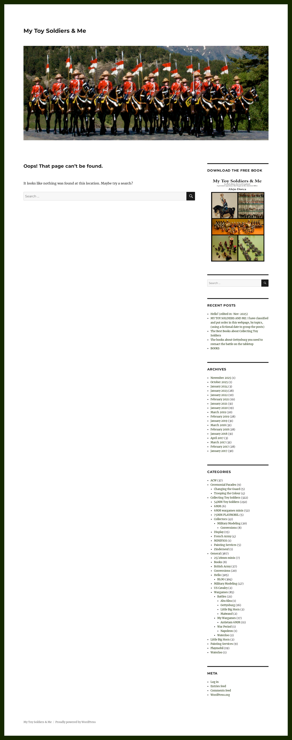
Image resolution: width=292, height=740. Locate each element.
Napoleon (227, 631)
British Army (222, 566)
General (216, 553)
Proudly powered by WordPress (75, 722)
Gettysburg (228, 605)
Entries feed (218, 686)
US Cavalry (221, 588)
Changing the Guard (227, 489)
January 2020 (219, 408)
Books (218, 562)
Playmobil (217, 648)
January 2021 (219, 403)
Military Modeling (229, 523)
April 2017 (217, 438)
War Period (224, 626)
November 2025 (221, 378)
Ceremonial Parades (223, 485)
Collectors (220, 519)
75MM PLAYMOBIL (226, 515)
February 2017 (220, 446)
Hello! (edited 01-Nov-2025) (229, 314)
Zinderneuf (221, 549)
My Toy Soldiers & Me (54, 30)
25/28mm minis (224, 558)
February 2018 (220, 429)
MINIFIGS (220, 540)
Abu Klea (226, 601)
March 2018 (218, 425)
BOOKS (215, 348)
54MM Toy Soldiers (226, 502)
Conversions (229, 528)
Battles (221, 596)
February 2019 (220, 416)
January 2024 (219, 386)
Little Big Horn (230, 609)
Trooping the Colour (227, 493)
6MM (217, 506)
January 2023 (219, 391)
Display (219, 532)
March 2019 (218, 412)
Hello (217, 575)
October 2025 (219, 382)
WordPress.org (220, 695)
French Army (222, 536)
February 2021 (220, 399)
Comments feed (221, 690)
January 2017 (219, 451)
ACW (214, 480)
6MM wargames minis (228, 510)
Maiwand (227, 614)
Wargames (221, 592)
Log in (215, 682)
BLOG (221, 579)
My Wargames (226, 618)
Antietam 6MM (230, 622)
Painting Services (225, 545)
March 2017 (218, 442)
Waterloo (223, 635)
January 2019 (219, 421)
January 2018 (219, 434)
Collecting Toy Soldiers (225, 497)
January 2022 (219, 395)
